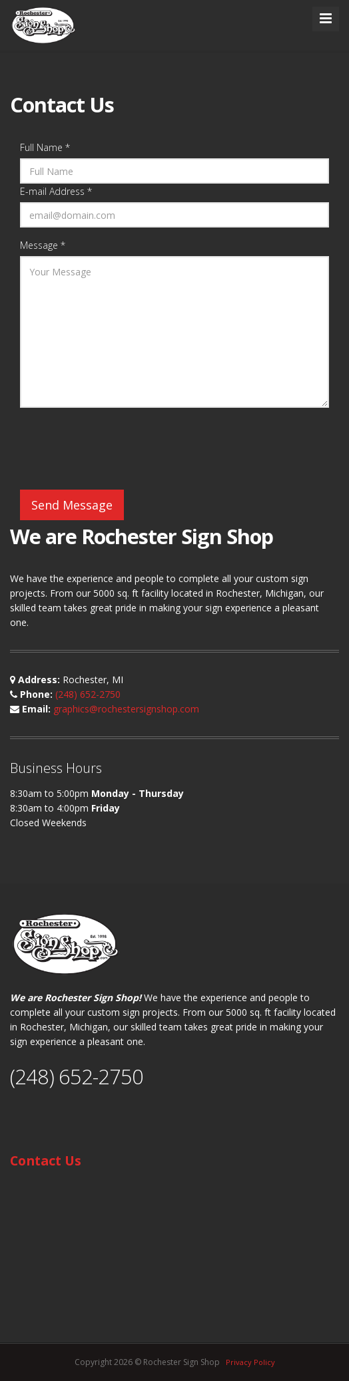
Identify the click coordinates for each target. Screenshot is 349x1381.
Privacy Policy (250, 1362)
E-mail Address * (56, 191)
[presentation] (121, 450)
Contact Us (45, 1160)
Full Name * (45, 147)
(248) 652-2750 (88, 694)
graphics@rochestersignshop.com (126, 708)
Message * (42, 245)
